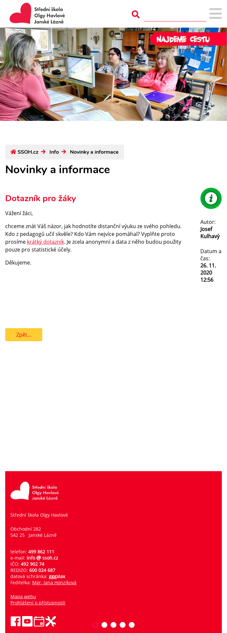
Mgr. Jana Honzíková (54, 582)
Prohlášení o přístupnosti (37, 603)
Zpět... (23, 334)
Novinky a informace (94, 152)
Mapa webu (23, 596)
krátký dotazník (45, 241)
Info (54, 152)
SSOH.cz (28, 152)
